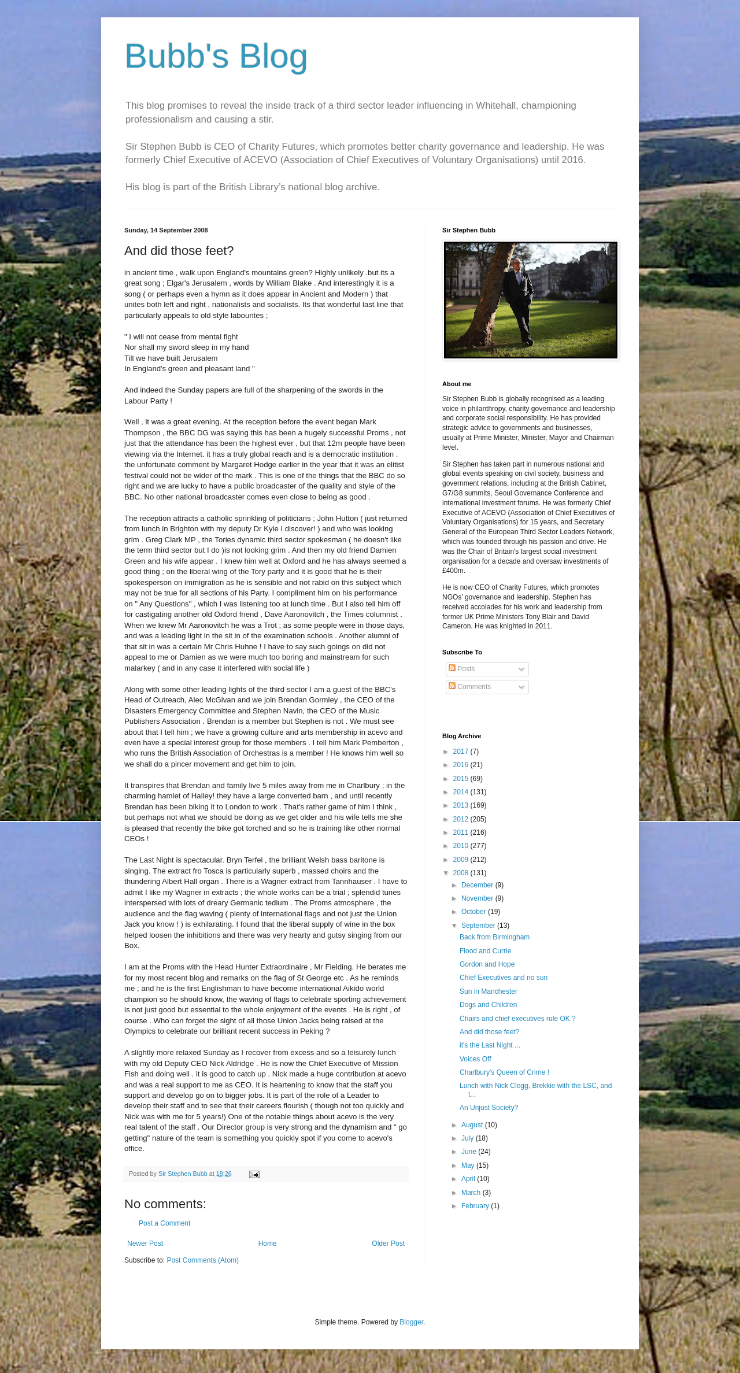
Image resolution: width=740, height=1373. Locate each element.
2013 (462, 805)
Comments (470, 687)
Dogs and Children (488, 1005)
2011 (462, 832)
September (479, 925)
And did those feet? (489, 1032)
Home (267, 1243)
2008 (462, 873)
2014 (462, 792)
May (468, 1165)
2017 (462, 751)
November (478, 898)
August (473, 1125)
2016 (462, 765)
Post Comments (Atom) (202, 1260)
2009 (462, 860)
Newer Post (145, 1243)
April (469, 1179)
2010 (462, 846)
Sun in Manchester (488, 991)
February (476, 1206)
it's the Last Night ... (490, 1045)
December (478, 885)
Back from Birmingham (495, 937)
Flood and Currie (485, 951)
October (474, 912)
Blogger (411, 1322)
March (472, 1193)
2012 (462, 819)
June (469, 1152)
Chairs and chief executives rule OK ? (518, 1019)
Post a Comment (164, 1223)
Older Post (388, 1243)
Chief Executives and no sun (503, 978)
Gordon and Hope (487, 964)
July (468, 1138)
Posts (462, 669)
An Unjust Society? (489, 1108)
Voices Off (475, 1059)
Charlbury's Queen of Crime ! (504, 1072)
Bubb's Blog (216, 55)
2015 (462, 779)
